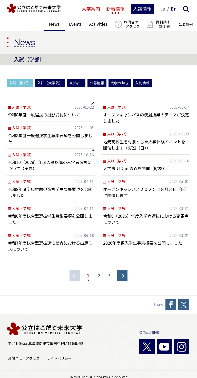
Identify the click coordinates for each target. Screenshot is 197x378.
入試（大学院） (50, 83)
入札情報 (142, 83)
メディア (76, 83)
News (24, 42)
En (174, 9)
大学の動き (120, 83)
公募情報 (97, 83)
